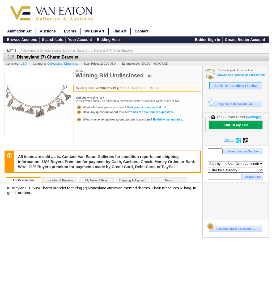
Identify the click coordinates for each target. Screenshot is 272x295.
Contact (141, 31)
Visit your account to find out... (122, 107)
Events (70, 31)
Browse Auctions (22, 40)
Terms (169, 180)
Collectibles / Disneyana (62, 63)
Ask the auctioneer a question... (125, 112)
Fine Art (119, 31)
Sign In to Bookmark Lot (230, 104)
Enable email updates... (130, 119)
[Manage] (253, 117)
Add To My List (235, 125)
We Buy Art (94, 31)
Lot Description (23, 180)
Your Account (80, 40)
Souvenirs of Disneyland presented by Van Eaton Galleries (241, 74)
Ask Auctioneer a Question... (232, 228)
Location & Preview (60, 180)
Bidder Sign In (207, 40)
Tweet (229, 140)
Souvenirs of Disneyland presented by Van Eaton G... (56, 50)
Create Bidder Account (245, 40)
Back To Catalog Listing (236, 86)
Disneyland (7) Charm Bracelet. (113, 50)
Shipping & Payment (132, 180)
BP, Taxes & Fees (96, 180)
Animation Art (19, 31)
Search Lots (52, 40)
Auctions (48, 31)
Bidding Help (108, 40)
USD (23, 63)
